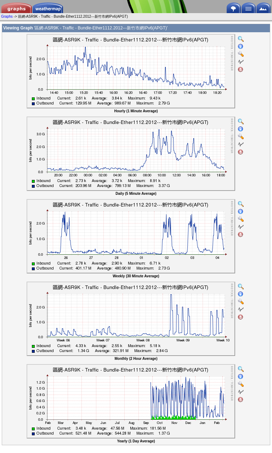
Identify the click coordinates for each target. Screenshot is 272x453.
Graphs (7, 16)
